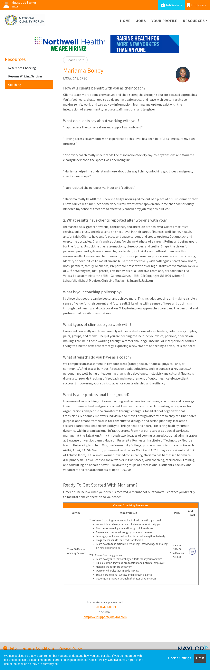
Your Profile (165, 20)
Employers (196, 5)
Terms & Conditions (37, 648)
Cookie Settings (179, 658)
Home (125, 20)
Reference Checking (22, 68)
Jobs (141, 20)
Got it (200, 658)
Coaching (14, 85)
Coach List (74, 60)
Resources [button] (193, 20)
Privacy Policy (70, 648)
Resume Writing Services (25, 76)
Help (10, 648)
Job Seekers (171, 5)
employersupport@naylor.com (105, 617)
